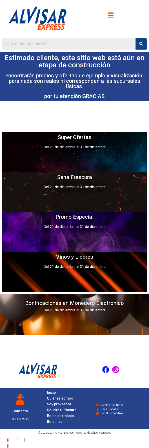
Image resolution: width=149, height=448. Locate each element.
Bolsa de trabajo (60, 416)
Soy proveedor (59, 404)
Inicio (51, 392)
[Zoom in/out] (29, 440)
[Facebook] (105, 369)
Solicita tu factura (61, 410)
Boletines (54, 422)
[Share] (12, 440)
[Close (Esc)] (4, 440)
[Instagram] (115, 369)
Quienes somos (60, 398)
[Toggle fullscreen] (21, 440)
